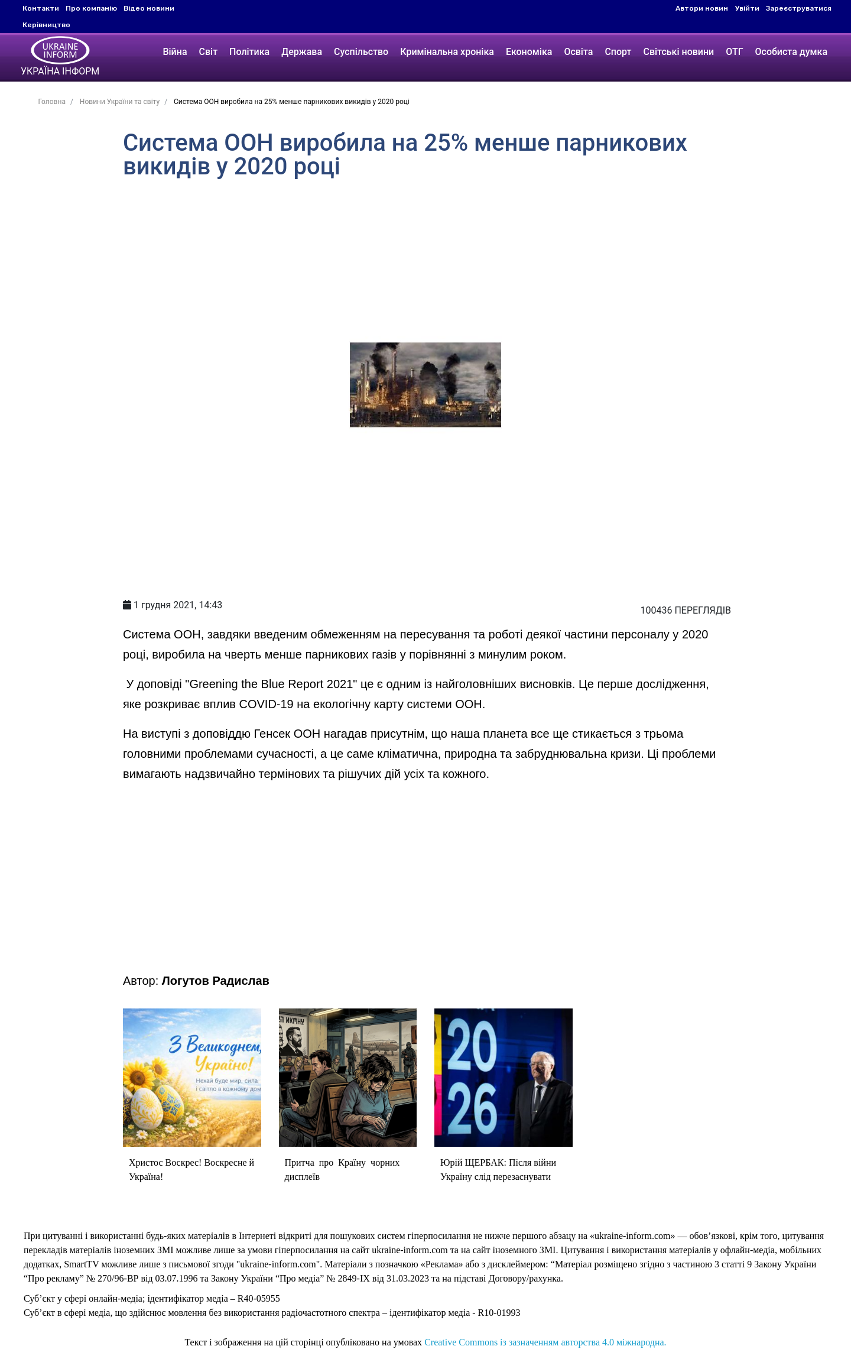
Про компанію (91, 8)
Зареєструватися (798, 8)
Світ (208, 51)
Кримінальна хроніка (447, 51)
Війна (175, 51)
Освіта (578, 51)
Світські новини (678, 51)
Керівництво (46, 24)
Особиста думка (791, 51)
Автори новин (701, 8)
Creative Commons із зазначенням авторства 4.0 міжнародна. (545, 1342)
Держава (301, 51)
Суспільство (361, 51)
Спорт (618, 51)
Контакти (40, 8)
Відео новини (149, 8)
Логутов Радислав (215, 980)
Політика (249, 51)
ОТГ (734, 51)
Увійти (747, 8)
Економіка (529, 51)
